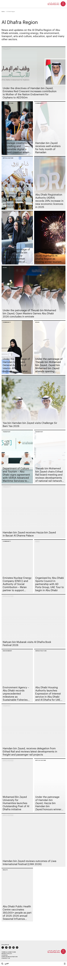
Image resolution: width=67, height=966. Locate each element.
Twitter (3, 947)
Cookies (5, 955)
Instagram (13, 947)
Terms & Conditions (9, 952)
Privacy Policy (7, 953)
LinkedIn (10, 947)
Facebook (6, 947)
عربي (7, 963)
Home (3, 11)
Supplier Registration (9, 956)
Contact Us (6, 958)
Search (2, 964)
